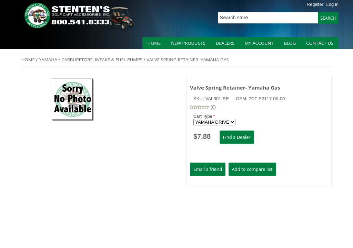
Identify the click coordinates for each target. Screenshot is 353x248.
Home (154, 43)
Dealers (225, 43)
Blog (290, 43)
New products (188, 43)
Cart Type (203, 116)
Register (315, 4)
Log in (332, 4)
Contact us (319, 43)
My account (259, 43)
